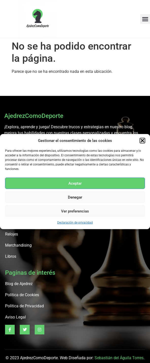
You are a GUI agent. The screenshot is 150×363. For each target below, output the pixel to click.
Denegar (75, 197)
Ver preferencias (75, 211)
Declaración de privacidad (75, 222)
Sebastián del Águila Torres (119, 357)
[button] (142, 140)
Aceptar (75, 183)
